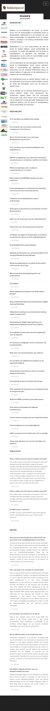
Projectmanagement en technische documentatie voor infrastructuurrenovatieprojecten (28, 189)
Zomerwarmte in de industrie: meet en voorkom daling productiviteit (27, 372)
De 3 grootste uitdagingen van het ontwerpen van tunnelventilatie (28, 344)
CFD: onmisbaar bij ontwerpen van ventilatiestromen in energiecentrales (29, 390)
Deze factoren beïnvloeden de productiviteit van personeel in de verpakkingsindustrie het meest (27, 539)
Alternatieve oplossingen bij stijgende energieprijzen (24, 408)
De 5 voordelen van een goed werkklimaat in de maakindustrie (27, 148)
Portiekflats (14, 283)
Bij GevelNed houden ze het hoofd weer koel (26, 634)
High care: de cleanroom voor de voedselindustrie (28, 219)
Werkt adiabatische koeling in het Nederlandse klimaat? (27, 293)
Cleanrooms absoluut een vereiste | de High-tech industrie (28, 442)
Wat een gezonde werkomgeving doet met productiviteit (25, 274)
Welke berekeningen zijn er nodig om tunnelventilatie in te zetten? (23, 169)
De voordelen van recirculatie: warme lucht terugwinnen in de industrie (25, 128)
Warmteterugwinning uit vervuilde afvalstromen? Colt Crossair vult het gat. (28, 264)
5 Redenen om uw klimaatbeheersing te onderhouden (24, 200)
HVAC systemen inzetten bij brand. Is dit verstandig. (29, 433)
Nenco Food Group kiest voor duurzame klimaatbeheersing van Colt (24, 138)
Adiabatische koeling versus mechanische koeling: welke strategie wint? (28, 313)
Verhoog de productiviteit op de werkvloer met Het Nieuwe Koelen (28, 210)
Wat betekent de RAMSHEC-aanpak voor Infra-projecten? (26, 179)
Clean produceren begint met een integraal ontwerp (29, 417)
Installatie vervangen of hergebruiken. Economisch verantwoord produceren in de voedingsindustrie (28, 236)
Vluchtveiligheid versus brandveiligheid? (25, 425)
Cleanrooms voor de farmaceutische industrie (26, 227)
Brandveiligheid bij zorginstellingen (23, 245)
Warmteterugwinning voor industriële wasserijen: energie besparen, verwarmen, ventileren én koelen (28, 159)
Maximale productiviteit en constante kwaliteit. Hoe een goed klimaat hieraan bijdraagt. (29, 254)
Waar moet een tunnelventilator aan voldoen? (26, 353)
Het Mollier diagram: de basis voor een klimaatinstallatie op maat (24, 670)
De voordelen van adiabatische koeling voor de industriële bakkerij (27, 362)
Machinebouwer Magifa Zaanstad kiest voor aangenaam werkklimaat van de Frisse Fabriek (26, 323)
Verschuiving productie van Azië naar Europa (26, 381)
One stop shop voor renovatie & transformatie (27, 570)
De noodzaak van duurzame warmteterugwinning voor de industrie (27, 333)
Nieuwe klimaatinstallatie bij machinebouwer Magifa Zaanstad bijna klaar (29, 303)
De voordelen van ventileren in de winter (25, 614)
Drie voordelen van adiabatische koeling (24, 119)
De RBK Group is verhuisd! (19, 509)
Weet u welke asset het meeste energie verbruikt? (28, 459)
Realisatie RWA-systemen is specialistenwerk (26, 399)
